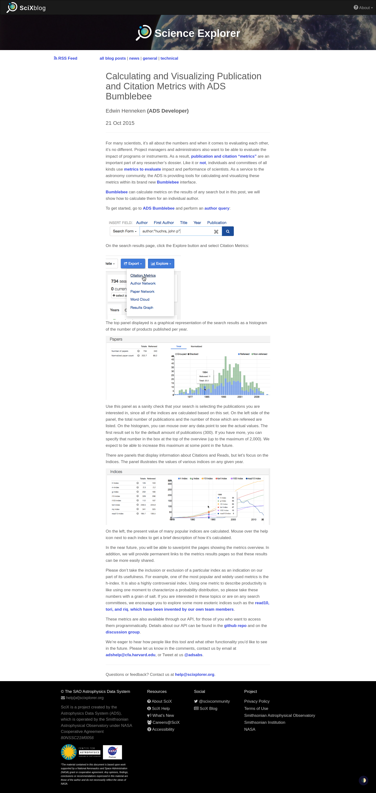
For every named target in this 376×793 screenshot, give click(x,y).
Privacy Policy (257, 701)
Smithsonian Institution (264, 722)
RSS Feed (65, 58)
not (203, 163)
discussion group (123, 632)
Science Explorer (188, 33)
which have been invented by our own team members (182, 609)
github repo (235, 625)
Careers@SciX (163, 722)
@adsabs (193, 655)
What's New (160, 715)
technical (169, 58)
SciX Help (158, 708)
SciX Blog (205, 708)
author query (217, 208)
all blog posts (113, 58)
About (363, 7)
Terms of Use (256, 708)
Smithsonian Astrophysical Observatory (279, 715)
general (150, 58)
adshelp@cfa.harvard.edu (130, 655)
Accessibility (160, 729)
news (134, 58)
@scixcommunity (212, 701)
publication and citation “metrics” (224, 156)
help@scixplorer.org (194, 674)
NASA (249, 729)
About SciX (159, 701)
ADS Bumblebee (159, 208)
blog (26, 7)
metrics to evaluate (142, 169)
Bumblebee (168, 182)
